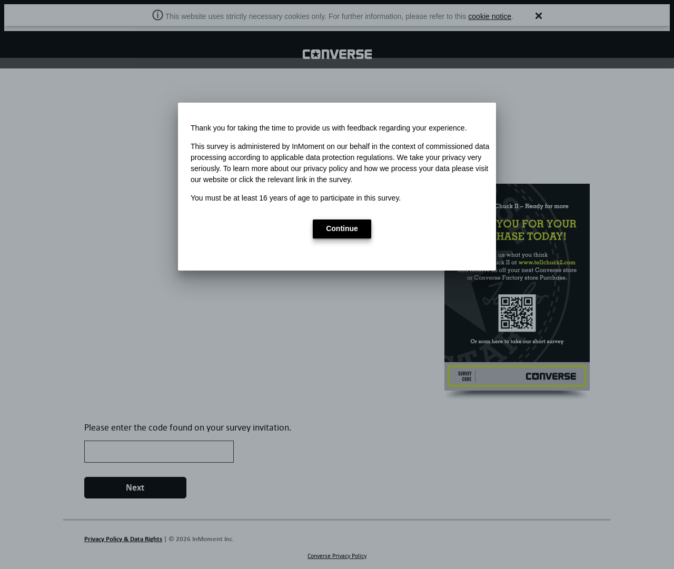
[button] (342, 228)
